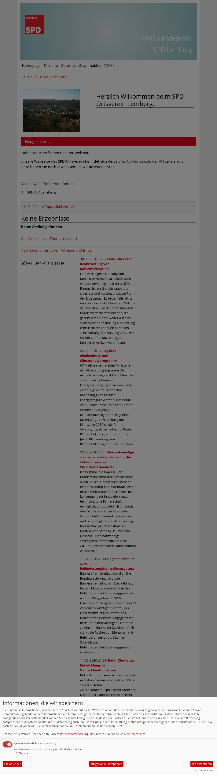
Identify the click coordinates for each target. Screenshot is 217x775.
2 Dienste (21, 753)
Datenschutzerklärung (74, 734)
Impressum (138, 734)
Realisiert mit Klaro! (203, 770)
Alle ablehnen (12, 764)
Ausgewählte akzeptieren (106, 764)
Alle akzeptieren (201, 764)
